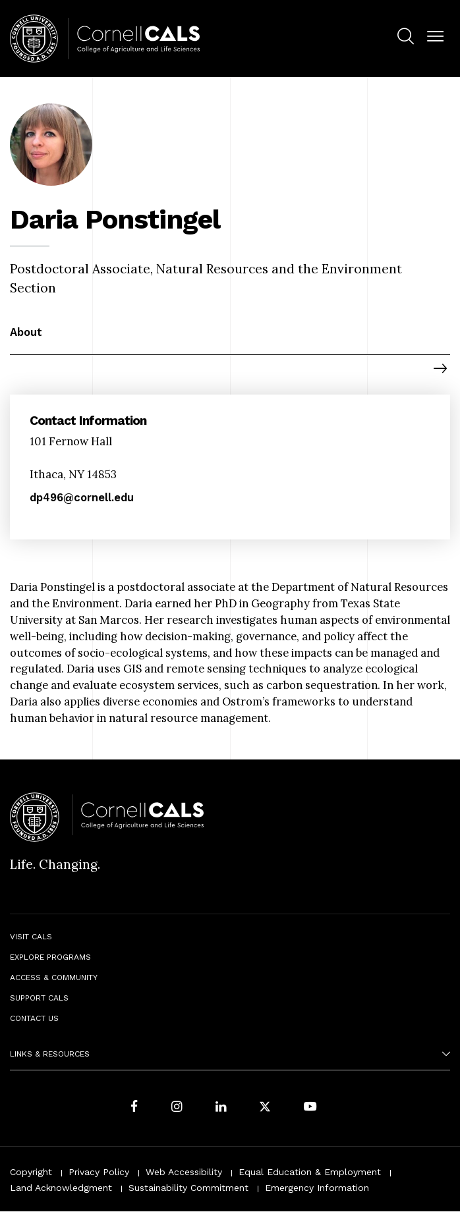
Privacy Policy (99, 1172)
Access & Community (54, 977)
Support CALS (39, 998)
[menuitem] (405, 38)
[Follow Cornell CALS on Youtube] (310, 1108)
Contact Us (34, 1018)
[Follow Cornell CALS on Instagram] (176, 1108)
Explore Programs (50, 957)
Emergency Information (317, 1187)
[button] (435, 36)
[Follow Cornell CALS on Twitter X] (265, 1108)
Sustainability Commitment (188, 1187)
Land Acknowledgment (61, 1187)
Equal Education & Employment (310, 1172)
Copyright (31, 1172)
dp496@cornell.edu (82, 497)
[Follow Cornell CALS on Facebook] (134, 1108)
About (26, 332)
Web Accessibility (184, 1172)
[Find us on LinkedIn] (221, 1108)
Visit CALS (31, 936)
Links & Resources (50, 1054)
